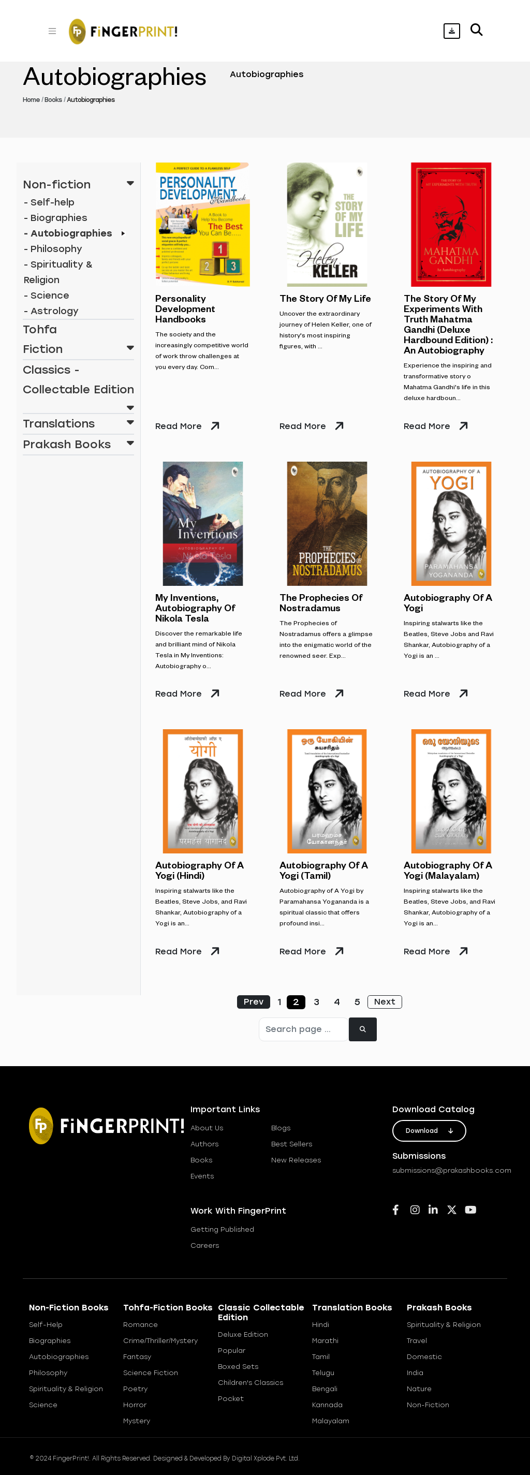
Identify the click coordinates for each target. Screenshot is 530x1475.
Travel (417, 1341)
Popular (231, 1350)
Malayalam (330, 1421)
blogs (280, 1128)
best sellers (291, 1144)
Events (202, 1176)
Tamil (321, 1357)
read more (178, 426)
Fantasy (137, 1357)
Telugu (323, 1373)
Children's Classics (250, 1383)
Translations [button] (78, 422)
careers (204, 1245)
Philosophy (48, 1373)
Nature (419, 1389)
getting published (222, 1229)
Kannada (327, 1405)
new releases (296, 1160)
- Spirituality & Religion (58, 272)
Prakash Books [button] (78, 443)
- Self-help (49, 202)
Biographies (49, 1341)
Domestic (424, 1357)
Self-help (46, 1325)
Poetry (135, 1389)
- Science (46, 295)
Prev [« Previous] (253, 1002)
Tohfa (40, 329)
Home (31, 100)
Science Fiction (150, 1373)
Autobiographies (59, 1357)
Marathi (325, 1341)
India (415, 1373)
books (201, 1160)
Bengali (324, 1389)
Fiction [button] (78, 348)
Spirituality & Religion (66, 1389)
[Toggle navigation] (52, 31)
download (429, 1130)
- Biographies (55, 218)
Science (43, 1405)
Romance (140, 1325)
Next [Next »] (384, 1002)
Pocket (231, 1399)
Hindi (320, 1325)
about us (206, 1128)
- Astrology (51, 311)
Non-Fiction (428, 1405)
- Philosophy (53, 249)
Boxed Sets (238, 1366)
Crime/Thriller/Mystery (160, 1341)
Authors (204, 1144)
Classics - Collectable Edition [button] (78, 381)
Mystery (136, 1421)
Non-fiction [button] (78, 183)
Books (53, 100)
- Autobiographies (68, 233)
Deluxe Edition (243, 1334)
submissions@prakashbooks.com (451, 1170)
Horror (134, 1405)
